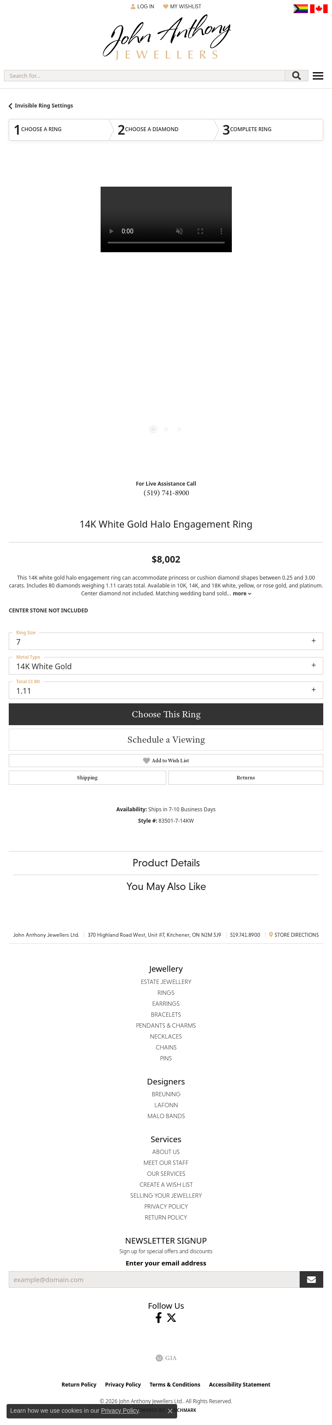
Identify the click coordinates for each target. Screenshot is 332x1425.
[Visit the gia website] (166, 1358)
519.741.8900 (245, 935)
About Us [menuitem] (166, 1151)
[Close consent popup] (170, 1411)
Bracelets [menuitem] (166, 1014)
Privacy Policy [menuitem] (166, 1206)
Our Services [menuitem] (166, 1173)
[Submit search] (296, 75)
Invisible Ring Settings (44, 105)
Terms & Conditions (175, 1384)
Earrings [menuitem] (166, 1003)
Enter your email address (166, 1262)
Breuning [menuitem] (166, 1094)
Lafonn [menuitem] (166, 1105)
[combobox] (144, 75)
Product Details (166, 863)
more (242, 593)
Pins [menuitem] (166, 1058)
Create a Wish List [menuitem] (166, 1184)
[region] (166, 318)
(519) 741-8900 (166, 492)
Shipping (87, 777)
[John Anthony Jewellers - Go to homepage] (166, 38)
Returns (246, 777)
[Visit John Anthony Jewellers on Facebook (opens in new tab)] (158, 1318)
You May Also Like (166, 886)
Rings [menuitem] (166, 992)
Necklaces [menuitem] (166, 1036)
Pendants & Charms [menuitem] (166, 1025)
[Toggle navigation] (318, 75)
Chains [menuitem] (166, 1047)
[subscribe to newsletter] (311, 1279)
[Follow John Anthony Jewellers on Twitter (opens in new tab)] (171, 1318)
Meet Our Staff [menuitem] (166, 1162)
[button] (142, 6)
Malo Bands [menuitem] (166, 1115)
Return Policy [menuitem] (166, 1217)
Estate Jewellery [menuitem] (166, 981)
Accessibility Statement (239, 1384)
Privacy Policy (123, 1384)
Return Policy (79, 1384)
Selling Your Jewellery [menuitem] (166, 1195)
